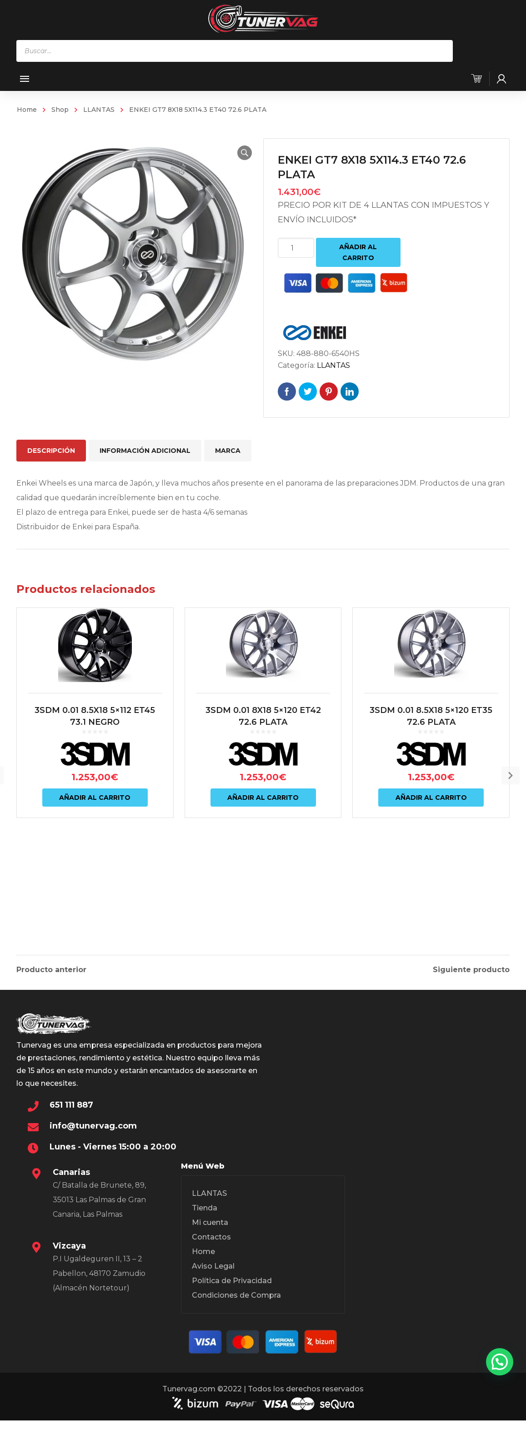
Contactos (211, 1247)
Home (27, 109)
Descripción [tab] (51, 451)
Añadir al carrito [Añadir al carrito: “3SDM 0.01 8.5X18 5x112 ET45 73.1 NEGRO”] (94, 880)
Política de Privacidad (232, 1291)
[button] (234, 153)
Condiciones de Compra (236, 1305)
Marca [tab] (227, 451)
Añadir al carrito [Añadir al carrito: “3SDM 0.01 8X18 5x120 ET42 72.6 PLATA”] (263, 880)
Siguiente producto (471, 964)
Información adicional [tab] (145, 451)
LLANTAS (99, 109)
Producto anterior (51, 964)
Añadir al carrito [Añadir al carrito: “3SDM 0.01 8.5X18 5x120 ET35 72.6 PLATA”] (431, 880)
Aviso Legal (213, 1276)
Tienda (204, 1218)
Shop (60, 109)
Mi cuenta (210, 1233)
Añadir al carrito (358, 252)
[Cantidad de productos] (296, 248)
